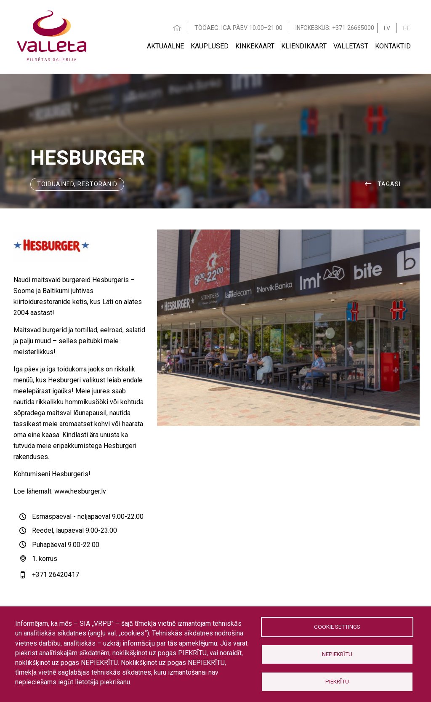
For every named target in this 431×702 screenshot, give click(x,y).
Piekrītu (337, 681)
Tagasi (389, 184)
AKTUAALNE (165, 46)
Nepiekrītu (337, 654)
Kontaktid (393, 46)
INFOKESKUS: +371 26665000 (334, 27)
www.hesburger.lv (80, 491)
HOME (177, 28)
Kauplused (210, 46)
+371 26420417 (55, 575)
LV (387, 28)
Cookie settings (337, 626)
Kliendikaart (304, 46)
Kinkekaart (254, 46)
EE (406, 28)
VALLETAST (350, 46)
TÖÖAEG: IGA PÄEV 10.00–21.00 (238, 27)
